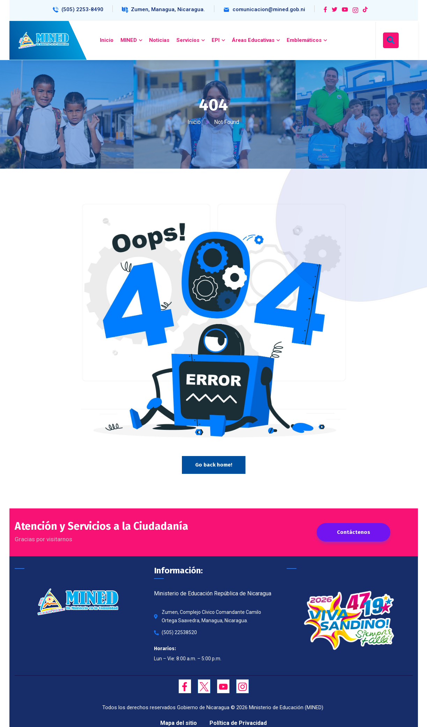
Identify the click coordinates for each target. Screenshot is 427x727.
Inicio (194, 122)
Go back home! (213, 465)
